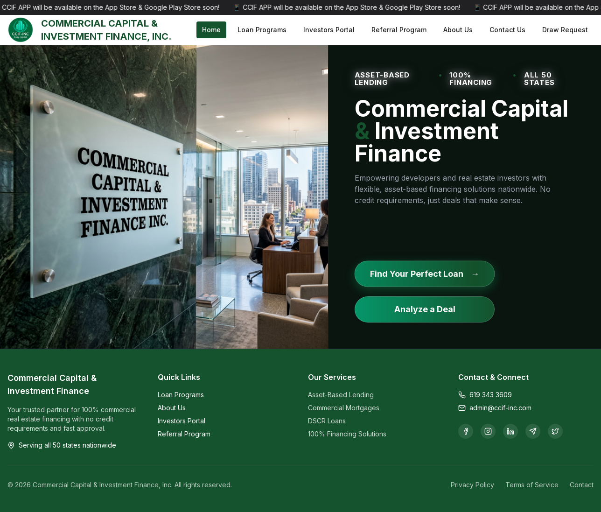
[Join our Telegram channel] (532, 431)
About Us (458, 30)
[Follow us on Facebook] (465, 431)
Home (211, 30)
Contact (582, 485)
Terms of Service (532, 485)
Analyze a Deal (424, 309)
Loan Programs (262, 30)
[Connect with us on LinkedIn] (510, 431)
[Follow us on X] (555, 431)
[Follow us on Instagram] (488, 431)
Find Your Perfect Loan (424, 274)
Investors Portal (329, 30)
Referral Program (398, 30)
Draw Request (565, 30)
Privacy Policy (472, 485)
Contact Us (507, 30)
